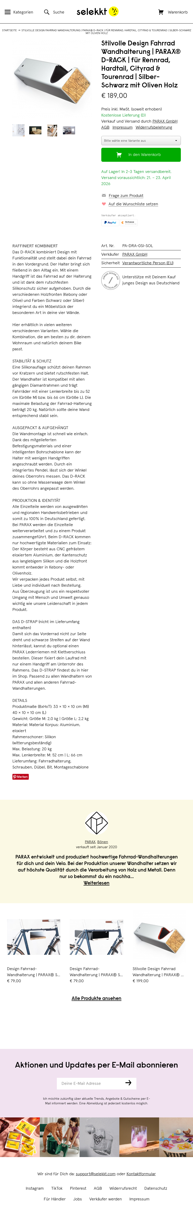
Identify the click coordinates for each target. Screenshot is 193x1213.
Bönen (102, 842)
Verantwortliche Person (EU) (147, 263)
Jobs (77, 1199)
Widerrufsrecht (123, 1188)
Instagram (35, 1188)
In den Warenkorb (144, 155)
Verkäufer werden (105, 1199)
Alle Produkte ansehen (96, 998)
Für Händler (55, 1199)
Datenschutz (155, 1188)
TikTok (56, 1188)
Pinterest (78, 1188)
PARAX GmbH (165, 121)
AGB (98, 1188)
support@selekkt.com (96, 1174)
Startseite (9, 30)
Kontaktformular (141, 1174)
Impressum (139, 1199)
